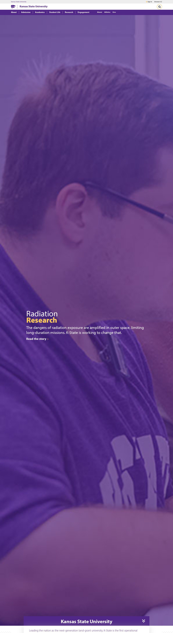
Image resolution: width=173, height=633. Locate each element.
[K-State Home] (13, 6)
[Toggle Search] (159, 6)
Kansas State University (18, 2)
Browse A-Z (158, 2)
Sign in (150, 2)
